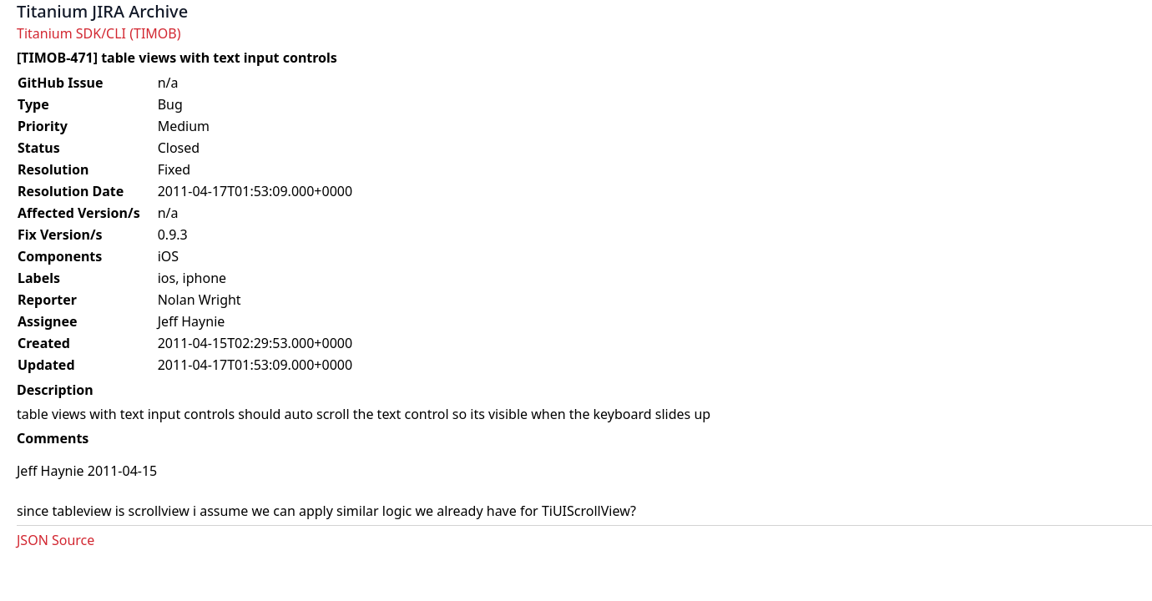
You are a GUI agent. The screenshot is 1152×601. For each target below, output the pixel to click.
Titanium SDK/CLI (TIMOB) (99, 33)
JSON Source (55, 540)
